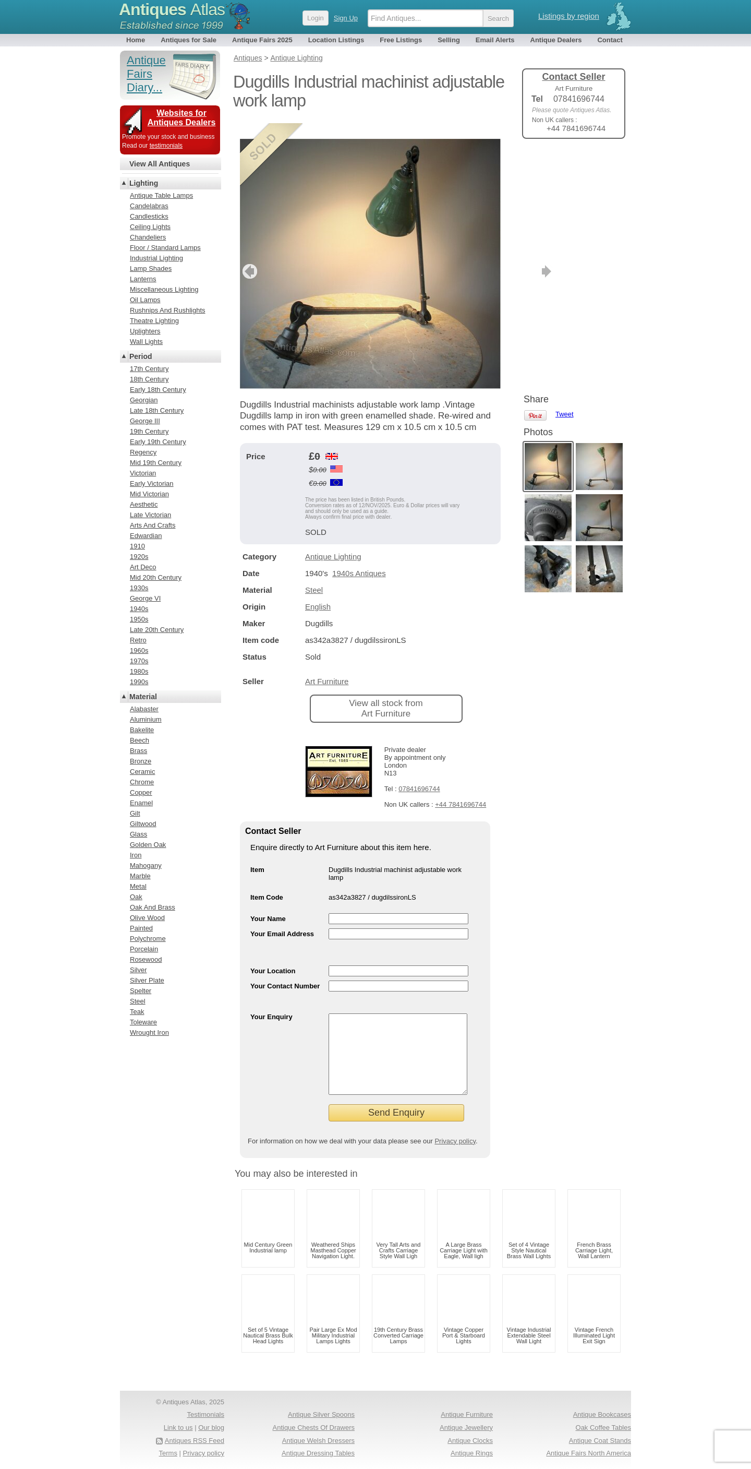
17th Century (149, 369)
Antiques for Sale (188, 40)
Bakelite (142, 730)
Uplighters (145, 331)
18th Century (149, 379)
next (492, 255)
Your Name (268, 903)
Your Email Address (282, 918)
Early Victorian (152, 483)
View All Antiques (159, 164)
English (318, 591)
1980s (139, 671)
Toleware (143, 1022)
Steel (314, 574)
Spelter (140, 991)
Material (143, 696)
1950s (139, 619)
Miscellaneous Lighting (164, 289)
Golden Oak (148, 845)
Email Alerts (495, 40)
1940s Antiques (359, 557)
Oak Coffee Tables (603, 1427)
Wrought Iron (149, 1032)
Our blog (211, 1427)
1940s (139, 609)
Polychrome (148, 938)
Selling (449, 40)
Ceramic (142, 771)
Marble (140, 876)
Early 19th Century (158, 442)
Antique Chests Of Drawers (313, 1427)
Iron (135, 855)
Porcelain (144, 949)
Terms (168, 1453)
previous (248, 255)
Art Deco (143, 567)
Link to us (178, 1427)
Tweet (564, 164)
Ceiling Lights (150, 227)
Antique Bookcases (602, 1414)
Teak (137, 1012)
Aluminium (146, 719)
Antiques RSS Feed (194, 1440)
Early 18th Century (158, 389)
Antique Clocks (470, 1440)
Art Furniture (326, 665)
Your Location (272, 955)
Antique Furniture (467, 1414)
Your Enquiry (271, 1001)
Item (257, 854)
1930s (139, 588)
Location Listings (336, 40)
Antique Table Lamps (161, 195)
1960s (139, 650)
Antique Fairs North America (588, 1453)
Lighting (143, 183)
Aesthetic (144, 504)
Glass (138, 834)
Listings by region (568, 15)
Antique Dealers (556, 40)
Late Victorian (150, 515)
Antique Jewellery (466, 1427)
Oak (136, 897)
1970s (139, 661)
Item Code (266, 882)
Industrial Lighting (156, 258)
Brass (138, 751)
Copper (141, 792)
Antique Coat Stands (600, 1440)
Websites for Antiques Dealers (182, 118)
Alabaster (144, 709)
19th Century (149, 431)
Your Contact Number (285, 970)
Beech (139, 740)
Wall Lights (146, 341)
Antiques (172, 9)
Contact (609, 40)
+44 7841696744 (460, 789)
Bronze (140, 761)
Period (140, 356)
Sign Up (346, 18)
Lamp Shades (151, 268)
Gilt (135, 813)
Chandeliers (148, 237)
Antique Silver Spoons (321, 1414)
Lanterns (143, 279)
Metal (138, 886)
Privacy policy (455, 1141)
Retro (138, 640)
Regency (143, 452)
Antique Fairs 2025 (262, 40)
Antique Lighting (333, 540)
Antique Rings (472, 1453)
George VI (145, 598)
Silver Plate (147, 980)
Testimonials (205, 1414)
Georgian (144, 400)
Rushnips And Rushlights (167, 310)
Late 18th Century (157, 410)
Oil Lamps (145, 300)
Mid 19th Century (155, 463)
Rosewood (146, 959)
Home (135, 40)
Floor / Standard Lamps (165, 248)
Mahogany (146, 865)
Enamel (141, 803)
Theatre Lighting (154, 321)
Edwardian (146, 536)
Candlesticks (149, 216)
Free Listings (401, 40)
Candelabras (149, 206)
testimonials (166, 145)
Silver (138, 970)
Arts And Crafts (152, 525)
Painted (141, 928)
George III (145, 421)
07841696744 (419, 773)
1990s (139, 682)
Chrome (142, 782)
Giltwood (143, 824)
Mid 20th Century (155, 577)
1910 (137, 546)
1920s (139, 556)
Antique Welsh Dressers (318, 1440)
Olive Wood (147, 918)
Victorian (143, 473)
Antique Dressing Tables (318, 1453)
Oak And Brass (152, 907)
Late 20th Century (157, 630)
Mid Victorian (149, 494)
